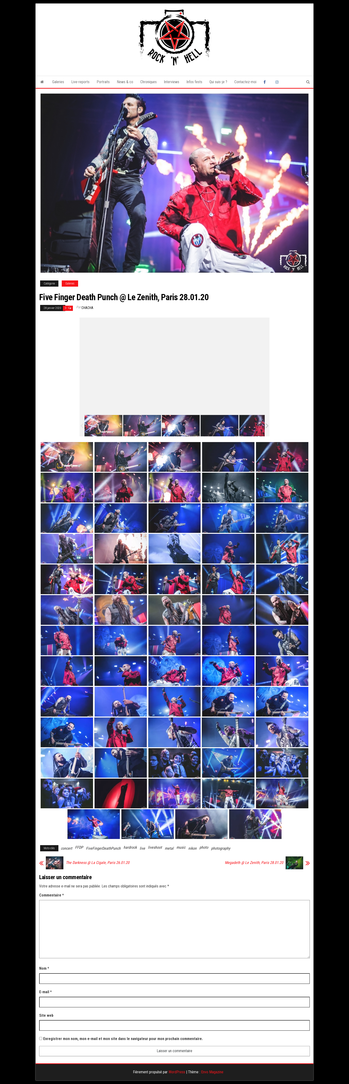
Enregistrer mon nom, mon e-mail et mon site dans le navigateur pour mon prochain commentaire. (123, 1038)
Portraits (103, 82)
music (180, 847)
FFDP (79, 847)
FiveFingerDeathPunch (103, 848)
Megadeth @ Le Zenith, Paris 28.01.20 (254, 863)
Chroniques (148, 82)
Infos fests (194, 82)
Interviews (171, 82)
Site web (46, 1015)
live (142, 848)
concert (66, 848)
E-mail (45, 992)
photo (203, 847)
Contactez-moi (245, 82)
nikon (192, 848)
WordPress (177, 1072)
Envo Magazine (212, 1072)
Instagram (278, 82)
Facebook (266, 82)
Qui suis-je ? (218, 82)
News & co (125, 82)
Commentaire (51, 895)
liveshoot (155, 847)
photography (220, 848)
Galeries (58, 82)
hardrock (130, 847)
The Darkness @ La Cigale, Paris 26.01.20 (97, 863)
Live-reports (80, 82)
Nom (44, 968)
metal (169, 848)
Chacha (87, 308)
